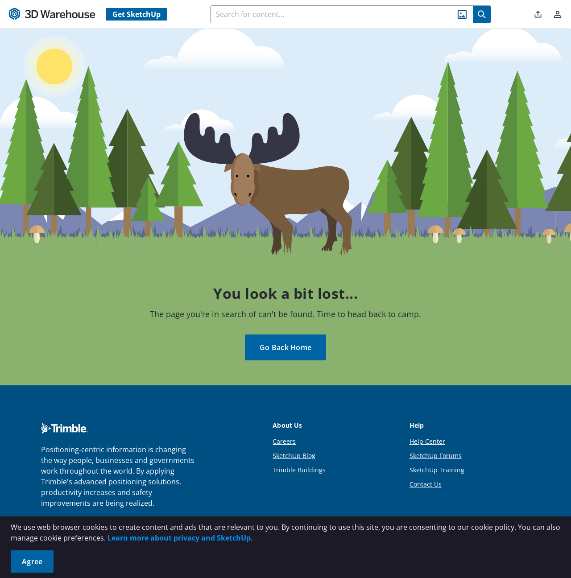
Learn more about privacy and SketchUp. (180, 538)
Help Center (427, 441)
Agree (32, 561)
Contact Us (426, 484)
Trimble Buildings (299, 470)
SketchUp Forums (436, 455)
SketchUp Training (437, 470)
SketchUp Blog (294, 455)
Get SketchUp (136, 14)
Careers (284, 441)
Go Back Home (285, 347)
